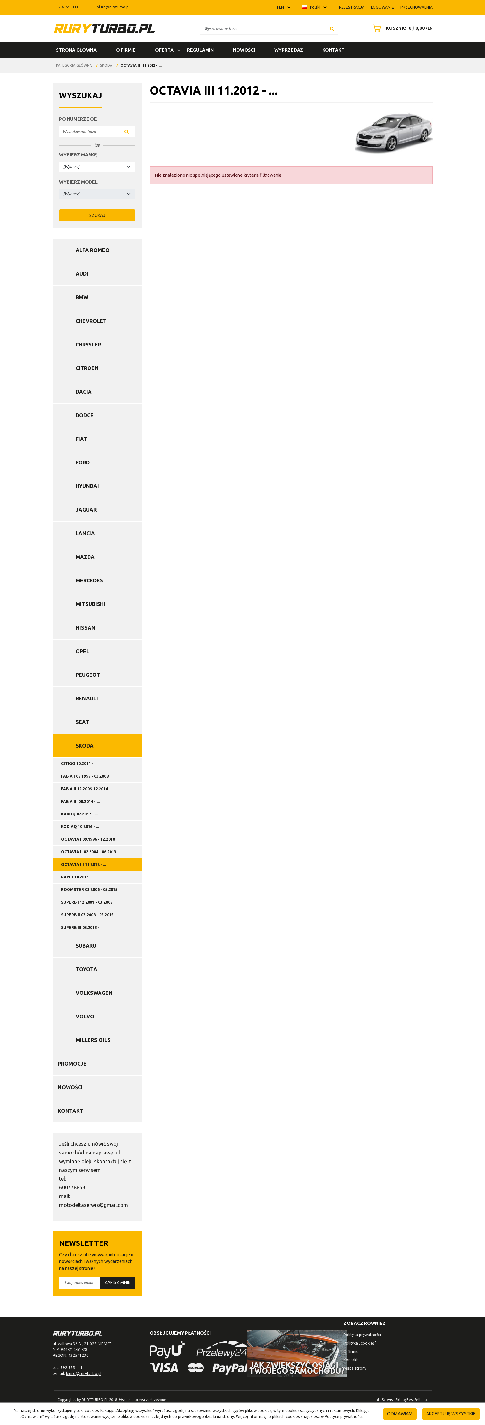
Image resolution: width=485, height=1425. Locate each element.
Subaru (86, 946)
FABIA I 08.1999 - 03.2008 (85, 776)
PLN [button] (280, 7)
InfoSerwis (384, 1400)
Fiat (81, 439)
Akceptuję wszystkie (451, 1413)
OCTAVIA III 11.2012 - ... (83, 864)
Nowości (244, 50)
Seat (82, 722)
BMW (82, 297)
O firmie (126, 50)
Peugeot (88, 675)
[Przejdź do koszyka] (408, 28)
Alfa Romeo (93, 250)
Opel (82, 651)
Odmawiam (400, 1413)
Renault (88, 698)
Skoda (85, 746)
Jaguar (86, 510)
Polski (311, 7)
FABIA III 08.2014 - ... (80, 801)
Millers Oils (93, 1040)
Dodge (85, 415)
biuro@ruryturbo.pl (110, 7)
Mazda (85, 557)
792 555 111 (65, 7)
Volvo (85, 1016)
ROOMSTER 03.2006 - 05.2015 (89, 890)
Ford (83, 462)
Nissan (85, 628)
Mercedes (89, 580)
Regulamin (200, 50)
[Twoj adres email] (97, 1283)
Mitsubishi (90, 604)
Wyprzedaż (288, 50)
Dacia (84, 392)
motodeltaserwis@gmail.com (93, 1205)
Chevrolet (91, 321)
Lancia (85, 533)
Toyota (86, 969)
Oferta (164, 50)
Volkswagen (94, 993)
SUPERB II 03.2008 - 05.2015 (87, 915)
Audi (82, 274)
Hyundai (87, 486)
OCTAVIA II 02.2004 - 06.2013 (88, 852)
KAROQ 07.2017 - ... (79, 814)
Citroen (87, 368)
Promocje (72, 1064)
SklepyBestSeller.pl (411, 1400)
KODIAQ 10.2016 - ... (80, 826)
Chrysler (88, 344)
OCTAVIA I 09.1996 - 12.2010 (88, 839)
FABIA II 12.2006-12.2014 (84, 789)
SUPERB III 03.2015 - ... (82, 927)
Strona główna (76, 50)
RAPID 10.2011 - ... (78, 877)
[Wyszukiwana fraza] (263, 28)
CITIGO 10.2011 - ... (79, 763)
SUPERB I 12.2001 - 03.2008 (86, 902)
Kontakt (333, 50)
